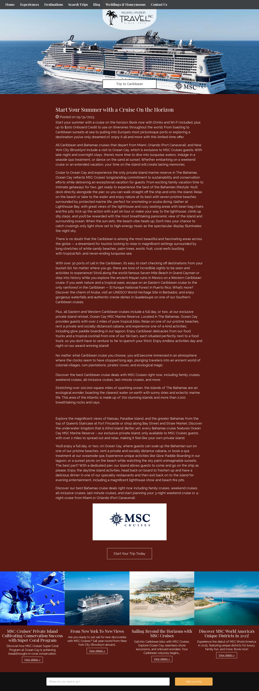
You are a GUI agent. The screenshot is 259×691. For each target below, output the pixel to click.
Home (10, 4)
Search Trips (78, 4)
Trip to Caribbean (129, 84)
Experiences (29, 4)
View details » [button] (32, 659)
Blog (96, 4)
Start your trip (194, 681)
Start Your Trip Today (129, 553)
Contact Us (159, 4)
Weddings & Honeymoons (126, 4)
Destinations (53, 4)
